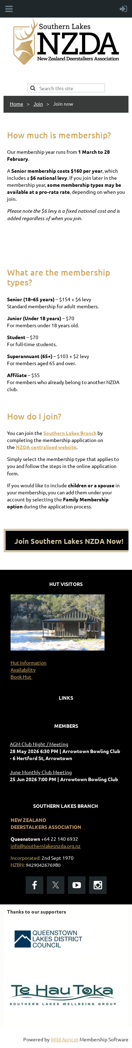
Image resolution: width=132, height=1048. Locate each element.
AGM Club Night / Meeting (39, 744)
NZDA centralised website (46, 447)
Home (16, 103)
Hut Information (28, 662)
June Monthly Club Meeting (41, 772)
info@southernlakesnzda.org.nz (46, 846)
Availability (23, 669)
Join (38, 103)
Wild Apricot (64, 1039)
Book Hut (21, 676)
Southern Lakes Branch (69, 433)
